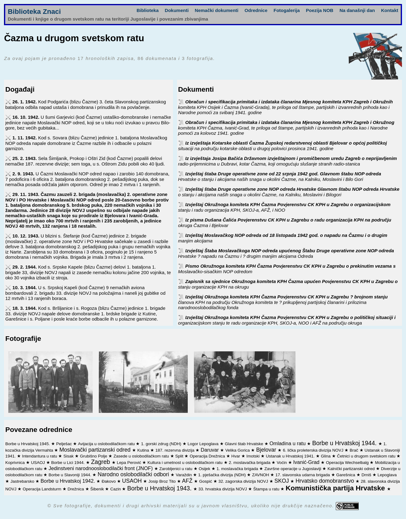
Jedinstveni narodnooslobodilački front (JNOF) (101, 468)
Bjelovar (267, 450)
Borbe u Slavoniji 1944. (71, 475)
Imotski (253, 456)
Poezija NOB (319, 10)
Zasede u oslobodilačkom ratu (142, 456)
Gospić (206, 481)
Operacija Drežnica (208, 456)
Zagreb (101, 461)
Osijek (205, 468)
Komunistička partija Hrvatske (336, 488)
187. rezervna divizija (175, 450)
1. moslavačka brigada (237, 468)
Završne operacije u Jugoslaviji (293, 468)
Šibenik (97, 489)
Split (179, 456)
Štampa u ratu (267, 489)
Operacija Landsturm (42, 489)
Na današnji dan (357, 10)
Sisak (69, 456)
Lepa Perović (130, 462)
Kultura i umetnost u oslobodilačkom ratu (185, 462)
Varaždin (184, 475)
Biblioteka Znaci (34, 11)
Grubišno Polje (94, 456)
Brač (355, 450)
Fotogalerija (287, 10)
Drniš (366, 475)
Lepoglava (386, 475)
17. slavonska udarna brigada (303, 475)
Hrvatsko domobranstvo (325, 481)
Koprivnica (15, 462)
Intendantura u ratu (40, 456)
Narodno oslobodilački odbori (134, 474)
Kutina (143, 450)
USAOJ (38, 462)
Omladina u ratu (288, 443)
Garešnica (346, 475)
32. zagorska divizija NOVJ (244, 481)
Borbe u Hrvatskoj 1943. (160, 488)
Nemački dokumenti (217, 10)
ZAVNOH (261, 475)
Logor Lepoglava (203, 443)
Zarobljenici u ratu (176, 468)
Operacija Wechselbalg (348, 462)
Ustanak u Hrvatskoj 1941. (291, 456)
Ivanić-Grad (307, 462)
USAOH (132, 481)
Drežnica (76, 489)
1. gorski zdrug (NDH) (161, 443)
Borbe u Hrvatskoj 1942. (69, 481)
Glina (326, 456)
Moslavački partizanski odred (95, 450)
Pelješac (64, 443)
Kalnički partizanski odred (352, 468)
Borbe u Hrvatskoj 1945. (28, 443)
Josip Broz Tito (162, 481)
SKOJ (282, 481)
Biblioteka (148, 10)
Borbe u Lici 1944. (68, 462)
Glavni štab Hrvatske (244, 443)
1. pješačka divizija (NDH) (222, 475)
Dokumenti (177, 10)
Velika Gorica (238, 450)
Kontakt (389, 10)
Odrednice (256, 10)
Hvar (236, 456)
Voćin (282, 462)
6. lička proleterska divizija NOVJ (313, 450)
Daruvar (210, 450)
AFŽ (188, 481)
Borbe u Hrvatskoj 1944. (345, 443)
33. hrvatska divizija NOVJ (223, 489)
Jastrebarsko (22, 481)
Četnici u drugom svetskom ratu (367, 456)
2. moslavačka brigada (250, 462)
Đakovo (109, 481)
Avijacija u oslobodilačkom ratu (107, 443)
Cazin (116, 489)
